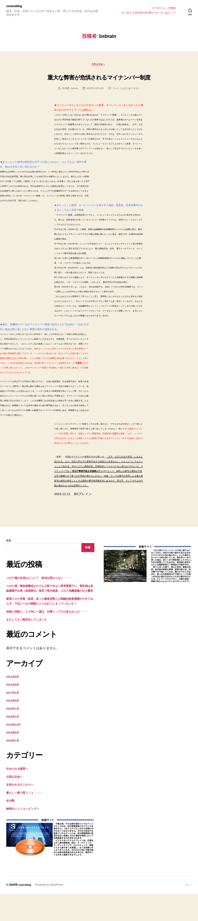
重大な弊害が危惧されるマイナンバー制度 (99, 83)
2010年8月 (14, 760)
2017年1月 (14, 720)
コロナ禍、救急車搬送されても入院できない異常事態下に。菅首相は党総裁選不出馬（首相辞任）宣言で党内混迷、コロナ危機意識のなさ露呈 (50, 603)
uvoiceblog (15, 6)
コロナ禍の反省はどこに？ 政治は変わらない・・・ (45, 590)
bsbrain (73, 101)
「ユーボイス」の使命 (162, 8)
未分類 (11, 828)
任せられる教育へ (19, 796)
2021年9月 (14, 704)
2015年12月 (14, 752)
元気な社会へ (99, 65)
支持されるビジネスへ (22, 812)
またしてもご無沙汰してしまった (31, 647)
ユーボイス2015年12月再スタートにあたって (148, 12)
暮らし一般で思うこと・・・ (27, 820)
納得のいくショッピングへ (26, 836)
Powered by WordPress (50, 912)
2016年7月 (14, 736)
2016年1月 (14, 744)
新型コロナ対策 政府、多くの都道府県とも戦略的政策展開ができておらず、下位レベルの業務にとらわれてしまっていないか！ (49, 621)
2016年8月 (14, 728)
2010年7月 (14, 768)
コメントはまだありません (127, 101)
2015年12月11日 (94, 101)
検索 (8, 553)
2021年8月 (14, 712)
